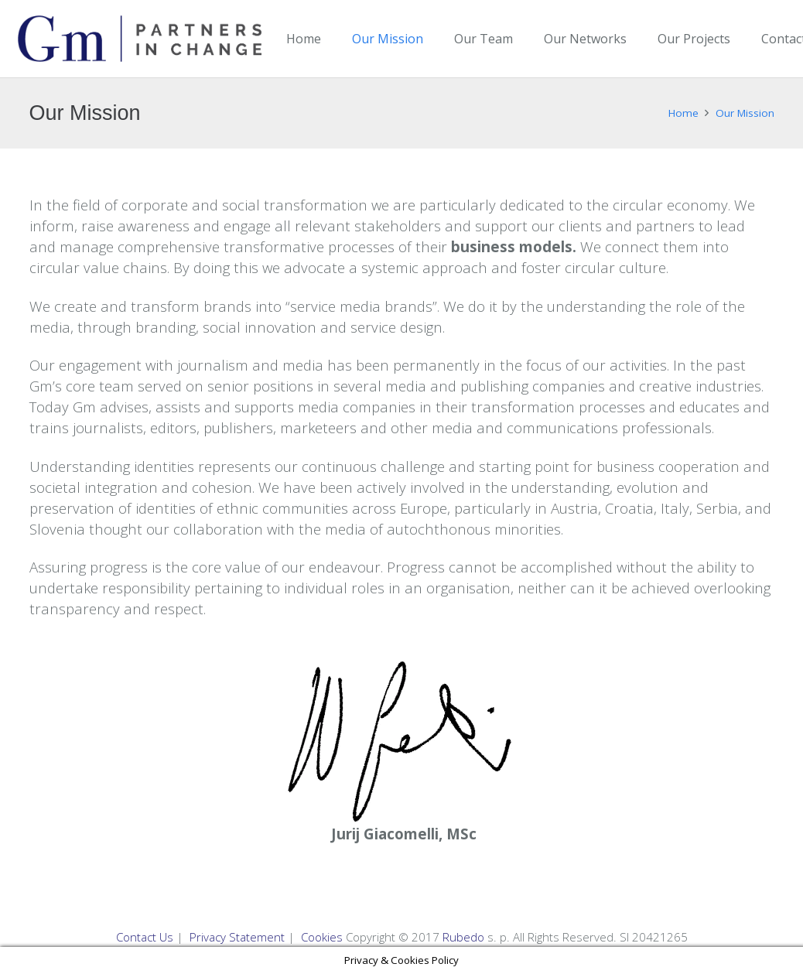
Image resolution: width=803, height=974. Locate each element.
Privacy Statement (237, 937)
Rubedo (463, 937)
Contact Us (144, 937)
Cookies (322, 937)
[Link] (140, 38)
